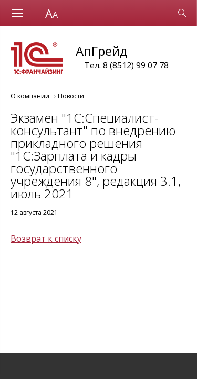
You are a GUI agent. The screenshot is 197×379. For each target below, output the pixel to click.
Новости (71, 96)
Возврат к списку (46, 238)
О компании (30, 96)
